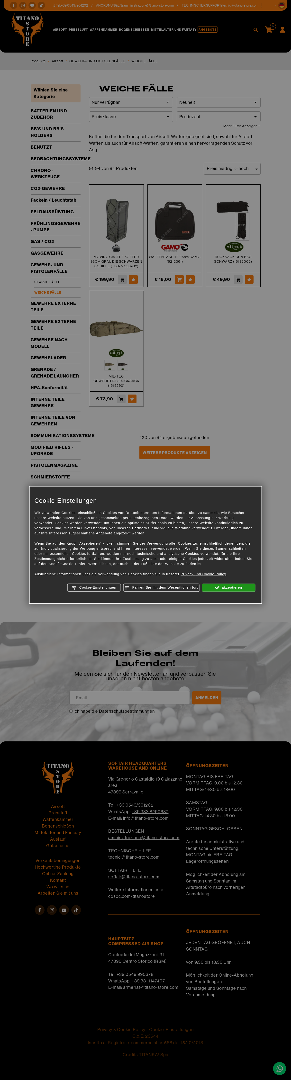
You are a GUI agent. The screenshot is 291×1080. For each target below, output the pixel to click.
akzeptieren (228, 587)
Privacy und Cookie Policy (203, 574)
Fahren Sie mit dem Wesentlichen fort (161, 587)
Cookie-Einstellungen (94, 587)
